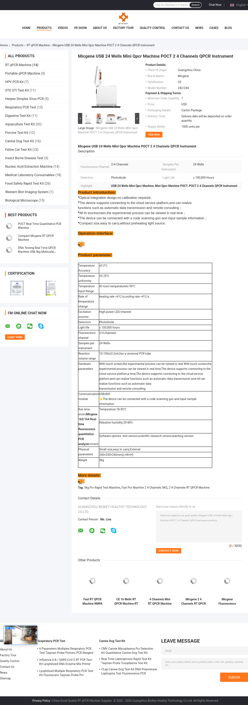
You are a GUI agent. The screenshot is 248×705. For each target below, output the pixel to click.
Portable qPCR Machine (22, 73)
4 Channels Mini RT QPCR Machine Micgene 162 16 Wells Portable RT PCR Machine (160, 601)
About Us (100, 28)
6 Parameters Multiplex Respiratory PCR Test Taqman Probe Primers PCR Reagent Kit (66, 651)
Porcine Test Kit (16, 133)
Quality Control (152, 28)
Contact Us (180, 28)
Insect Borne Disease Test (24, 158)
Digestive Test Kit (18, 116)
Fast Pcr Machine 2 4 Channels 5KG (144, 487)
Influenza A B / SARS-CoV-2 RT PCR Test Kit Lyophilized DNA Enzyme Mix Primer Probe (65, 662)
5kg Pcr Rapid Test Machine (102, 487)
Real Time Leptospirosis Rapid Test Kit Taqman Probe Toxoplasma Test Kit (126, 661)
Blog (228, 28)
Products (44, 28)
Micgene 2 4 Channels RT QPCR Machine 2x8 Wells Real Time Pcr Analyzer (193, 601)
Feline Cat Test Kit (18, 150)
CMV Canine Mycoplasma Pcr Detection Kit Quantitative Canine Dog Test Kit (127, 650)
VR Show (80, 28)
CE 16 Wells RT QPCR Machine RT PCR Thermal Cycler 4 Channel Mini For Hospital (126, 601)
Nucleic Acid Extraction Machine (29, 167)
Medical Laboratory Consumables (30, 175)
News (199, 28)
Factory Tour (123, 28)
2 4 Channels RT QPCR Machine (189, 487)
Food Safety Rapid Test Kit (24, 183)
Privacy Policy (41, 700)
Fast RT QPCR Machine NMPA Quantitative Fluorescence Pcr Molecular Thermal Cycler (92, 601)
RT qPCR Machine (38, 45)
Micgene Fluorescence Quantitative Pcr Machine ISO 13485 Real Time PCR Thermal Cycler (227, 601)
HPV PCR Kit (14, 82)
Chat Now (215, 4)
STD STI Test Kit (17, 90)
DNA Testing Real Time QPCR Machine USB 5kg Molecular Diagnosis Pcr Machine (37, 251)
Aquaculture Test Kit (20, 124)
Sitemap (5, 678)
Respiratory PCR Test (20, 107)
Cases (213, 28)
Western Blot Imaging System (27, 192)
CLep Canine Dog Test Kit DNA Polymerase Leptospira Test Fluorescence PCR (129, 671)
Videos (63, 28)
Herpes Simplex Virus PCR (24, 99)
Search (195, 5)
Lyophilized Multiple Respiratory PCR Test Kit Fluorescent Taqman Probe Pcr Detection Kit (66, 673)
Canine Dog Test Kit (19, 141)
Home (26, 28)
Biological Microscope (21, 200)
